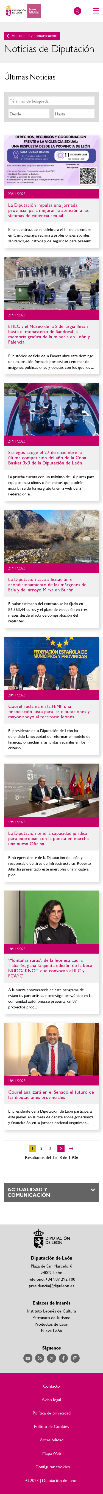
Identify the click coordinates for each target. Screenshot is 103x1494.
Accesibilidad (51, 1440)
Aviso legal (51, 1399)
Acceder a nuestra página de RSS (39, 1358)
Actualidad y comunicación (34, 36)
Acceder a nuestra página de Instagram (75, 1358)
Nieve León (51, 1330)
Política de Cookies (51, 1426)
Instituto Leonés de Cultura (51, 1311)
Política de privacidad (52, 1413)
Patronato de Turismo (51, 1317)
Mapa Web (51, 1453)
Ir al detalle (51, 162)
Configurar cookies (52, 1466)
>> (71, 1148)
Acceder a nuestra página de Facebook (63, 1358)
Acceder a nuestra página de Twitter (51, 1358)
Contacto (51, 1386)
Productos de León (51, 1324)
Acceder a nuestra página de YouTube (27, 1358)
